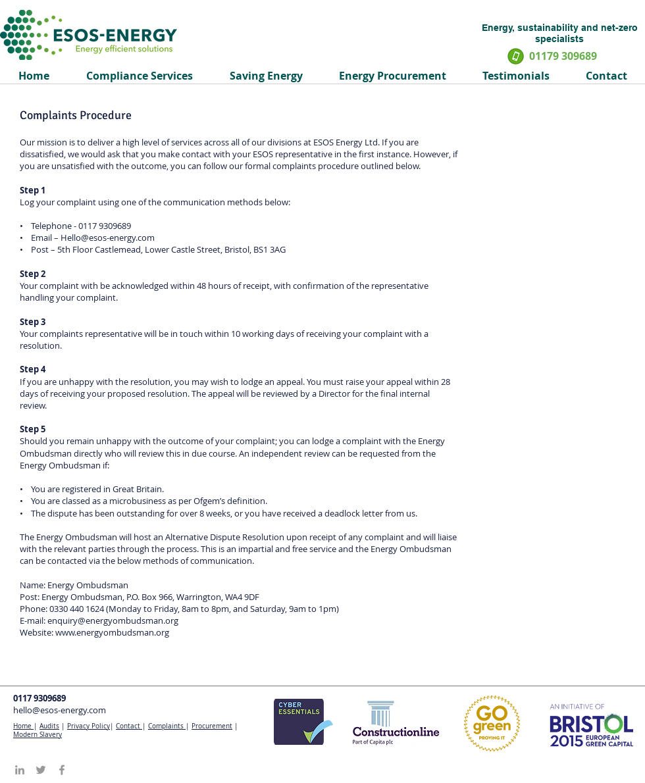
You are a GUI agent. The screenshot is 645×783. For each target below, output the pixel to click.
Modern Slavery (37, 734)
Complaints (167, 726)
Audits (49, 726)
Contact (129, 726)
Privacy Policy (88, 726)
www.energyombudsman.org (112, 632)
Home (23, 726)
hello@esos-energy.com (59, 710)
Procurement (212, 726)
